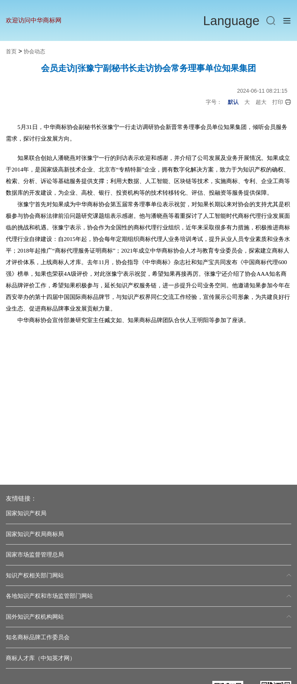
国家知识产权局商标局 (35, 534)
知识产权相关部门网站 (148, 575)
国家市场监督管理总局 (35, 554)
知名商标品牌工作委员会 (38, 637)
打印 (281, 102)
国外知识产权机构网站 (148, 616)
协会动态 (34, 51)
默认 (233, 102)
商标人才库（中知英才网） (40, 658)
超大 (261, 102)
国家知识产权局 (26, 513)
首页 (11, 51)
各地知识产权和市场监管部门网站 (148, 595)
